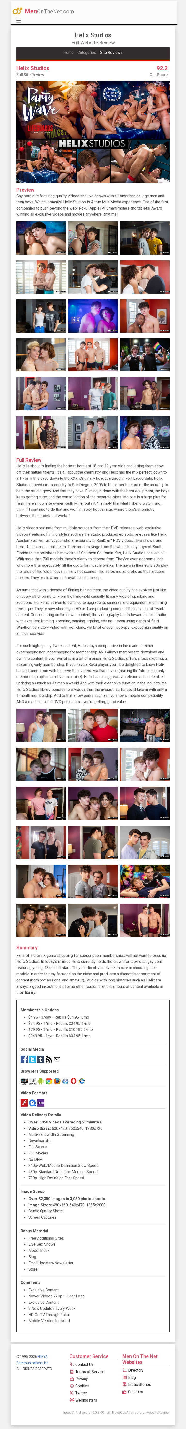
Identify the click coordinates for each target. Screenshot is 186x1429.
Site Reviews (111, 52)
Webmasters (83, 1400)
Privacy (79, 1378)
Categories (87, 52)
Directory (133, 1370)
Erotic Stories (136, 1384)
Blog (129, 1377)
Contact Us (82, 1364)
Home (68, 52)
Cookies (79, 1386)
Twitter (78, 1393)
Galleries (132, 1392)
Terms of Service (87, 1371)
